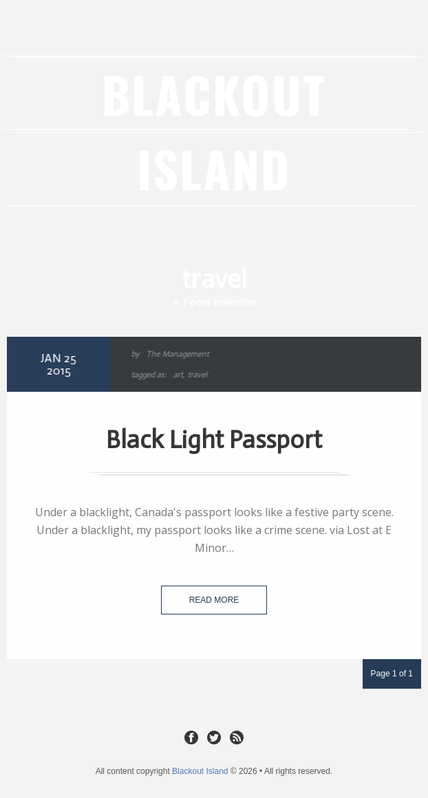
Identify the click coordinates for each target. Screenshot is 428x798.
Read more (214, 600)
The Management (176, 354)
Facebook (191, 737)
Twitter (214, 737)
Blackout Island (214, 131)
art (176, 374)
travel (196, 374)
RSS (237, 737)
